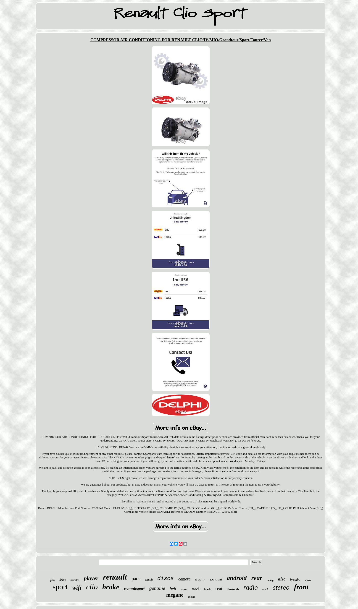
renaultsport (134, 588)
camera (184, 579)
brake (110, 587)
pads (136, 578)
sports (308, 580)
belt (173, 588)
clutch (149, 579)
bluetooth (233, 589)
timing (270, 580)
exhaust (216, 579)
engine (191, 596)
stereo (281, 587)
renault (115, 576)
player (91, 578)
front (301, 587)
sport (60, 587)
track (195, 589)
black (207, 589)
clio (92, 587)
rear (256, 577)
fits (52, 579)
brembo (295, 579)
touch (265, 589)
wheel (184, 589)
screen (75, 579)
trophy (200, 579)
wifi (77, 587)
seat (219, 588)
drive (62, 579)
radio (250, 587)
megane (174, 595)
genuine (157, 588)
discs (165, 578)
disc (281, 578)
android (237, 578)
